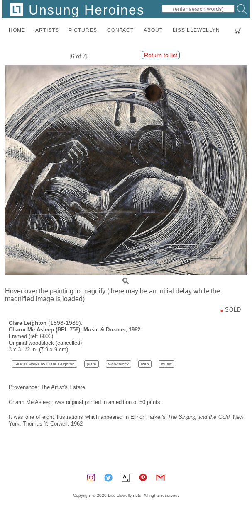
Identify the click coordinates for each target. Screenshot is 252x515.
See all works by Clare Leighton (44, 364)
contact (120, 30)
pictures (83, 30)
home (17, 30)
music (166, 364)
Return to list (160, 55)
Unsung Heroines (77, 9)
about (153, 30)
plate (91, 364)
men (145, 364)
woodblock (118, 364)
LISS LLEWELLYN (196, 30)
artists (47, 30)
